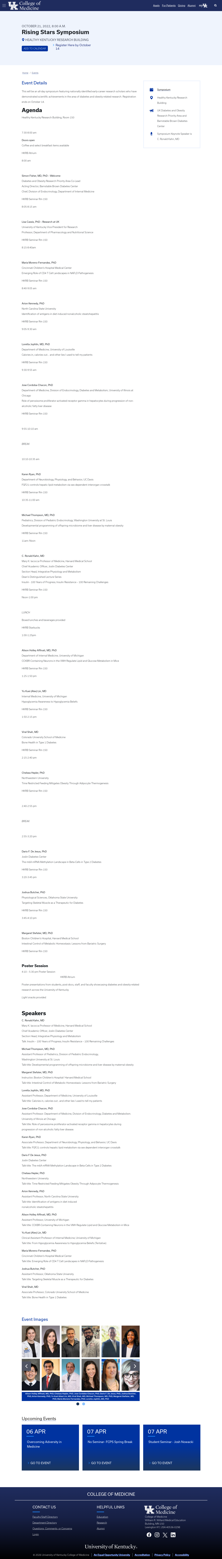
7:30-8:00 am (29, 132)
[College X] (165, 1535)
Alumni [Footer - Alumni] (101, 1528)
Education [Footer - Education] (102, 1517)
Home (25, 73)
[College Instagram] (157, 1535)
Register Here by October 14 (73, 46)
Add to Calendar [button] (35, 48)
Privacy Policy (162, 1554)
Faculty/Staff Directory (45, 1517)
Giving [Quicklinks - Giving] (181, 5)
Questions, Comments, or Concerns (52, 1528)
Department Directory (45, 1522)
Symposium (163, 89)
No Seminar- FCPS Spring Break (110, 1442)
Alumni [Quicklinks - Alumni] (192, 5)
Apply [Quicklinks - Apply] (156, 5)
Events (35, 73)
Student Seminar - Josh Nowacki (170, 1442)
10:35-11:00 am (32, 500)
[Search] (216, 5)
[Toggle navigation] (4, 5)
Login (36, 1534)
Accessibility (182, 1554)
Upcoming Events (39, 1418)
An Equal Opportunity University (112, 1554)
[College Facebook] (149, 1535)
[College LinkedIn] (173, 1535)
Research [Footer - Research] (102, 1522)
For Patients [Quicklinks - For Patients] (169, 5)
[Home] (24, 5)
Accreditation (142, 1554)
